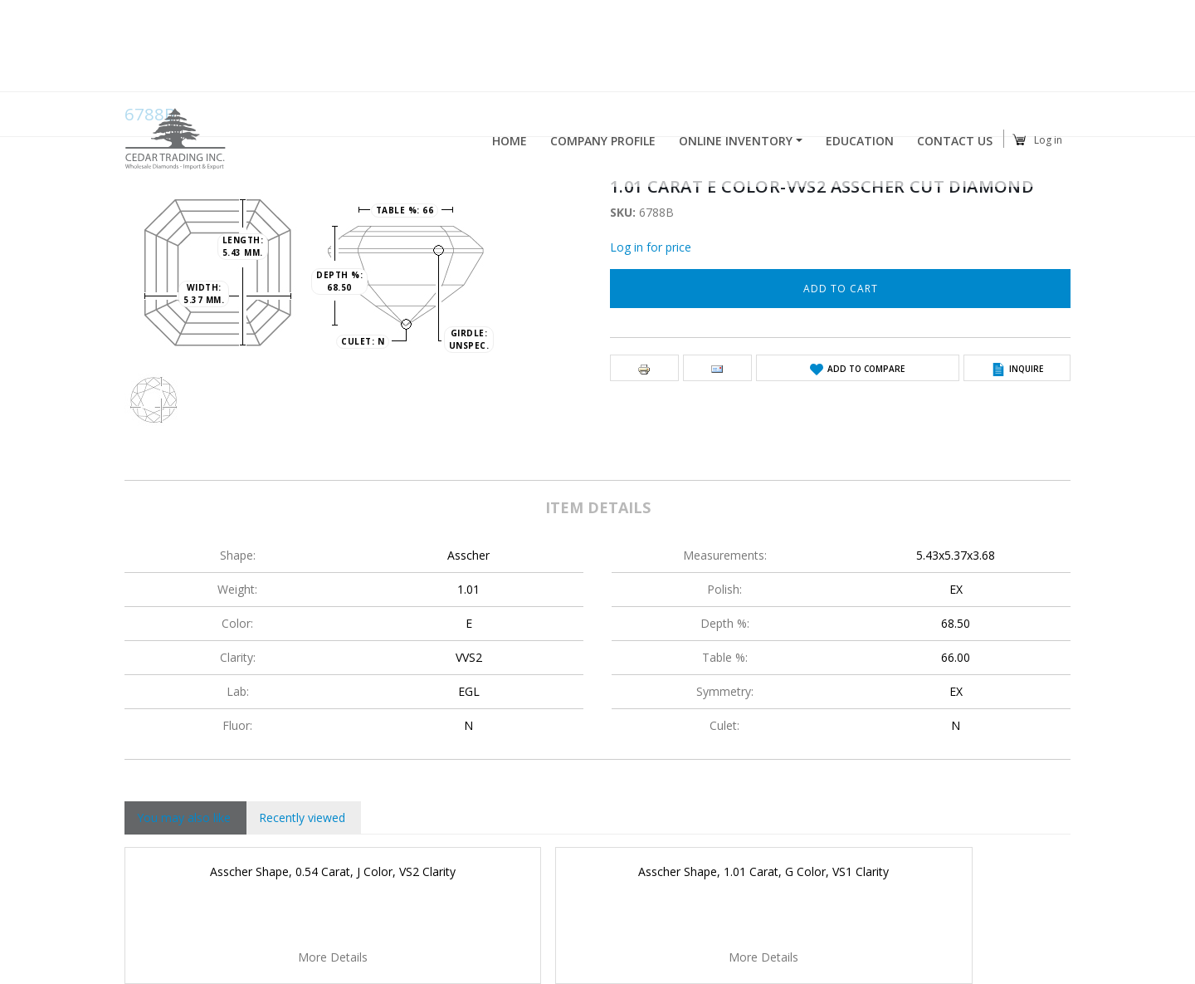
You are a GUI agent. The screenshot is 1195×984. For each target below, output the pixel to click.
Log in (1048, 142)
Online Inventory (736, 143)
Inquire (1026, 369)
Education (860, 143)
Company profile (603, 143)
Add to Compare (866, 369)
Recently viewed (302, 817)
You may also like (184, 817)
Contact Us (955, 143)
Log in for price (650, 247)
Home (509, 143)
